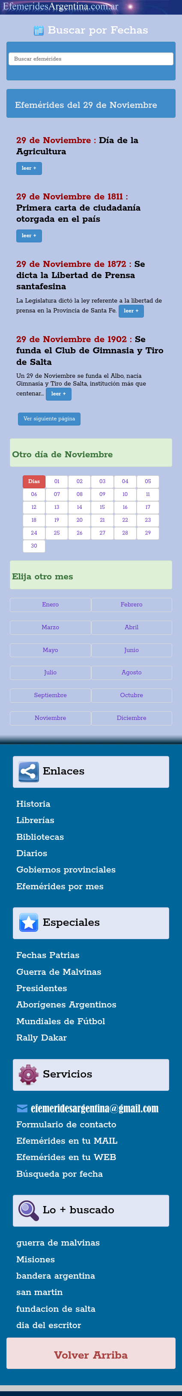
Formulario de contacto (66, 1125)
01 (57, 481)
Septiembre (50, 695)
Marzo (50, 627)
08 (80, 494)
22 (125, 520)
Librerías (35, 820)
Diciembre (131, 718)
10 (125, 494)
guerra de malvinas (58, 1243)
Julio (50, 673)
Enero (50, 605)
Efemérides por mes (60, 887)
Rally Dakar (41, 1038)
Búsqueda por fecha (59, 1174)
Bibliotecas (40, 837)
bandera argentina (55, 1276)
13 (56, 507)
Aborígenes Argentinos (66, 1005)
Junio (131, 650)
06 (34, 494)
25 (57, 533)
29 (148, 533)
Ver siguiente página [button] (49, 419)
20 (80, 520)
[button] (29, 168)
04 (125, 481)
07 (57, 494)
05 (148, 481)
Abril (131, 627)
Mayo (50, 650)
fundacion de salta (55, 1309)
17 (148, 507)
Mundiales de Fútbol (60, 1022)
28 (125, 533)
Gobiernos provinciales (66, 870)
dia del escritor (48, 1325)
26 (79, 533)
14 (79, 507)
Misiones (35, 1260)
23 (148, 520)
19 (56, 520)
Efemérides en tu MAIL (66, 1141)
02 (80, 481)
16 (125, 507)
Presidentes (41, 989)
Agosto (132, 673)
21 (102, 520)
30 (34, 546)
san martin (39, 1292)
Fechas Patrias (48, 955)
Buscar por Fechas (91, 30)
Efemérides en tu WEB (66, 1157)
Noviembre (50, 718)
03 (102, 481)
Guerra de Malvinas (58, 972)
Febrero (132, 605)
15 (102, 507)
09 (102, 494)
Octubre (131, 695)
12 (34, 507)
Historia (33, 804)
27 (102, 533)
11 (148, 494)
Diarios (31, 854)
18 (34, 520)
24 (34, 533)
